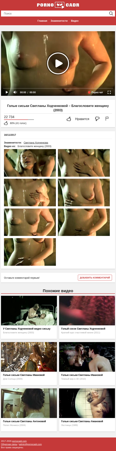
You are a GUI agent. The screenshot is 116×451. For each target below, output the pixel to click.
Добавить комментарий (95, 277)
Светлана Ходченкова (36, 142)
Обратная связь (9, 444)
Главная (42, 20)
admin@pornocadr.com (30, 444)
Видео (75, 20)
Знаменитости (59, 20)
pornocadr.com (19, 441)
